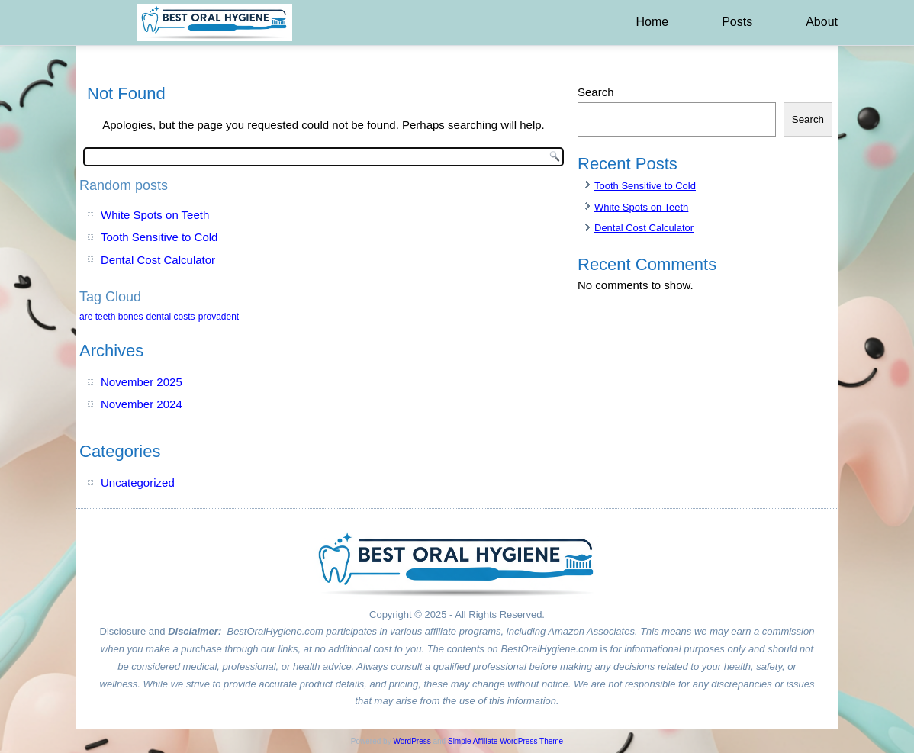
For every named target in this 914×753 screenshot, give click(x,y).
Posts (737, 21)
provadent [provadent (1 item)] (218, 316)
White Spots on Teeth (155, 214)
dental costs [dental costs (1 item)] (170, 316)
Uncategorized (138, 482)
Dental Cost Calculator (158, 259)
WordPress (411, 741)
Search (596, 91)
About (822, 21)
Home (652, 21)
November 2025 (141, 381)
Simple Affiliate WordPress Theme (505, 741)
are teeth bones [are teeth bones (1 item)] (111, 316)
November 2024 (141, 403)
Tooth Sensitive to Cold (159, 236)
